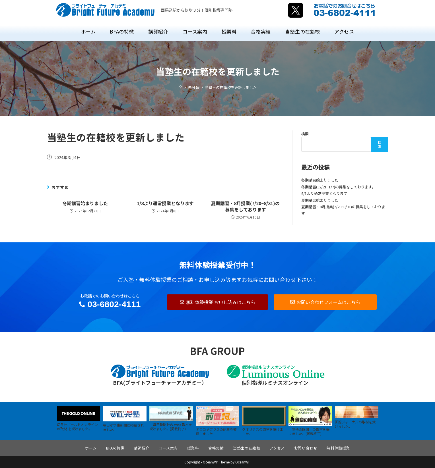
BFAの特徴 (115, 448)
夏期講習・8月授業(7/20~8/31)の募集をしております (245, 206)
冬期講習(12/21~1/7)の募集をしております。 (338, 187)
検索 (305, 133)
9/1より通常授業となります (324, 193)
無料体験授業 (338, 448)
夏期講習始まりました (319, 200)
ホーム (91, 448)
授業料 (193, 448)
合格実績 (216, 448)
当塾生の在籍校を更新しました (231, 87)
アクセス (276, 448)
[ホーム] (180, 87)
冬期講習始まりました (85, 203)
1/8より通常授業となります (165, 203)
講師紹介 (141, 448)
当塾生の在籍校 (246, 448)
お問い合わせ (306, 448)
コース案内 (168, 448)
